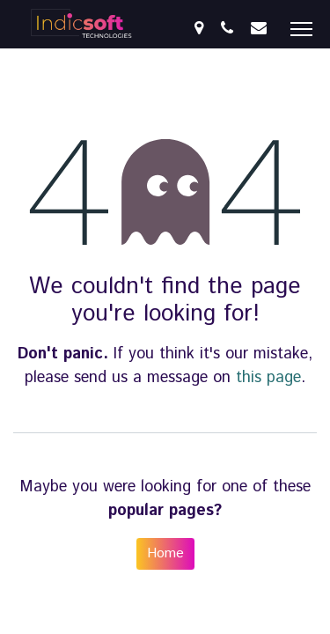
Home (165, 553)
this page (268, 377)
